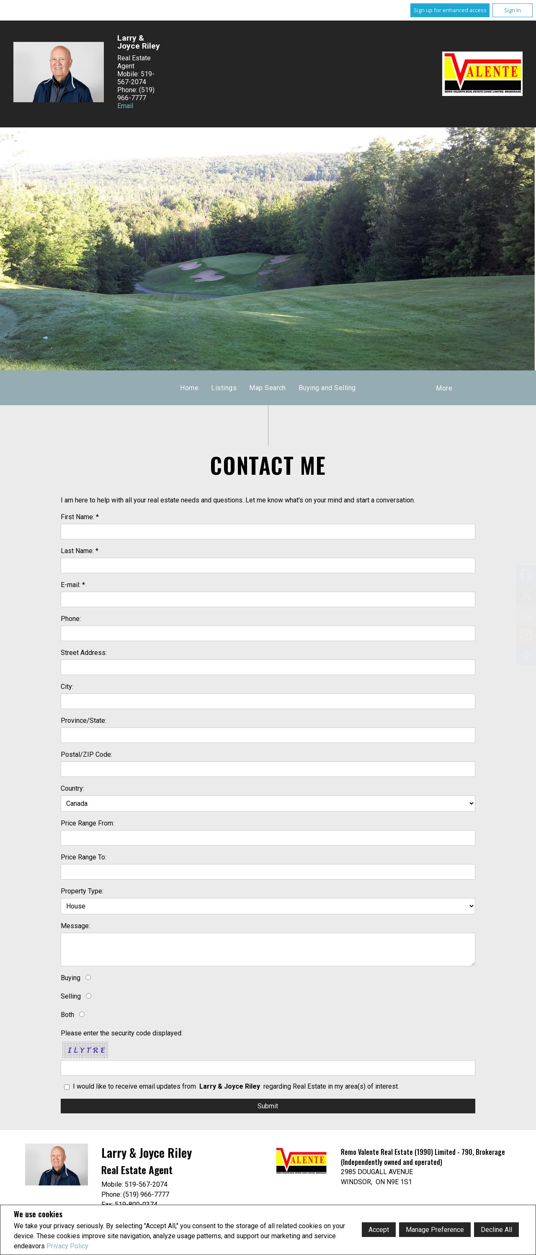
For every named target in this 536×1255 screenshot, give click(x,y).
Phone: (71, 619)
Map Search (267, 388)
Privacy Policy (67, 1246)
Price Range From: (87, 823)
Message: (75, 926)
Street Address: (84, 653)
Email (125, 106)
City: (67, 687)
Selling (71, 996)
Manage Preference (435, 1230)
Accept (378, 1230)
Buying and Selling (327, 388)
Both (67, 1015)
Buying (70, 978)
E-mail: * (73, 585)
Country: (72, 788)
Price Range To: (83, 857)
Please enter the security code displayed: (122, 1033)
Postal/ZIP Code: (86, 754)
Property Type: (82, 891)
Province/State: (83, 721)
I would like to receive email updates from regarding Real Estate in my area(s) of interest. (236, 1086)
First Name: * (80, 517)
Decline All (496, 1230)
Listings (224, 388)
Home (189, 388)
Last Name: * (79, 551)
